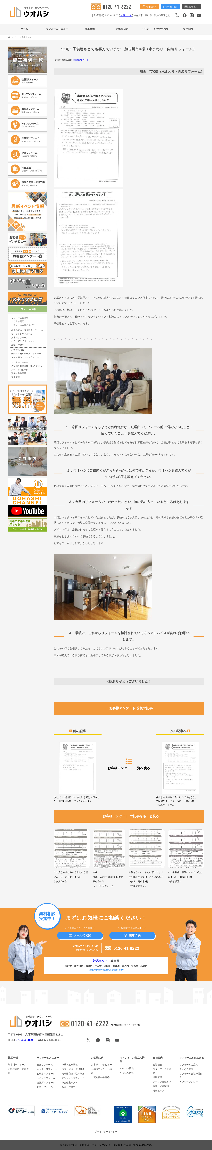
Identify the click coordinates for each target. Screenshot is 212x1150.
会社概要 (157, 1064)
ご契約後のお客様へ (101, 1077)
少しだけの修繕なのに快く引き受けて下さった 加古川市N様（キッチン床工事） (78, 772)
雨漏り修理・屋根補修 (73, 1069)
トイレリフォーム (46, 1078)
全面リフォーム (45, 1064)
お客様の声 (122, 28)
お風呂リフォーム (46, 1073)
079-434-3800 (24, 1040)
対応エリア (126, 15)
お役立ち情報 (17, 350)
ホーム (24, 28)
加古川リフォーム (19, 338)
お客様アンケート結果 (101, 1071)
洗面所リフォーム (46, 1082)
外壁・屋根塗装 (70, 1064)
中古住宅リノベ (70, 1082)
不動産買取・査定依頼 (18, 1071)
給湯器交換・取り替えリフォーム (27, 330)
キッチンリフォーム (47, 1069)
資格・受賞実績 (18, 373)
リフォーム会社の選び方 (23, 325)
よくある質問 (17, 321)
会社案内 (188, 28)
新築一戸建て (17, 345)
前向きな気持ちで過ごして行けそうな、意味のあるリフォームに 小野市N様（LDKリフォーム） (180, 774)
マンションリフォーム (22, 334)
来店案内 (191, 6)
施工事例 (90, 28)
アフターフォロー (19, 362)
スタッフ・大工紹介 (162, 1071)
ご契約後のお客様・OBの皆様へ (26, 366)
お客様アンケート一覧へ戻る (129, 764)
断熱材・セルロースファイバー (26, 354)
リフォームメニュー (57, 28)
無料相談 (170, 6)
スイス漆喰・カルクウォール (25, 357)
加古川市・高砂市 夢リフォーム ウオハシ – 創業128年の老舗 (100, 1145)
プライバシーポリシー (106, 1131)
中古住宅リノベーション (23, 341)
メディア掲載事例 (19, 370)
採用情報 (15, 377)
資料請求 (149, 6)
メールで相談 (80, 935)
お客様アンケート (81, 60)
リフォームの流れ (19, 318)
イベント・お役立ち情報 (155, 28)
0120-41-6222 (122, 948)
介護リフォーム (45, 1087)
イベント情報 (127, 1068)
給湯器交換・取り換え (73, 1073)
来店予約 (132, 935)
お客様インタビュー (101, 1064)
